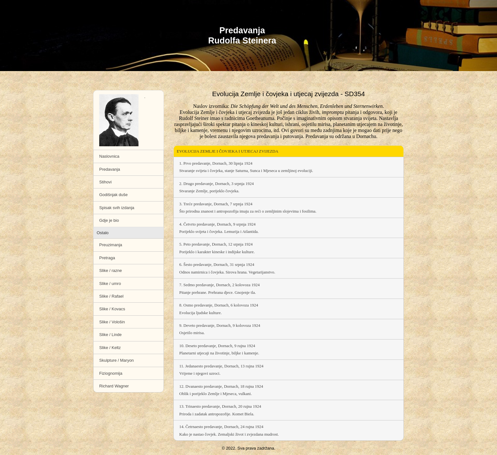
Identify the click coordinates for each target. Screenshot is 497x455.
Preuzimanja (110, 244)
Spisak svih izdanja (116, 207)
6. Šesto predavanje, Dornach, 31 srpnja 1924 (288, 268)
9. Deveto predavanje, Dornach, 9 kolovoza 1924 (288, 329)
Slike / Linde (110, 334)
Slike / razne (110, 270)
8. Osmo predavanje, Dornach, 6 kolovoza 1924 (288, 309)
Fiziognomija (110, 373)
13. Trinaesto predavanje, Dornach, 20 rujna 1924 (288, 410)
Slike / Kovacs (112, 309)
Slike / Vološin (112, 322)
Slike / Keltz (110, 347)
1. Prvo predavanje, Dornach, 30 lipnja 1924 (288, 167)
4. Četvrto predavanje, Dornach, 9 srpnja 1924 (288, 228)
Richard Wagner (114, 386)
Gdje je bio (109, 220)
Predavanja (109, 169)
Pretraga (107, 257)
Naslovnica (109, 156)
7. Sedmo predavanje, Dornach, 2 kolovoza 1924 (288, 288)
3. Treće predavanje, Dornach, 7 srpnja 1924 (288, 207)
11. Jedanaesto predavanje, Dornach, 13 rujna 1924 (288, 370)
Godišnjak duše (113, 194)
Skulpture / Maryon (116, 360)
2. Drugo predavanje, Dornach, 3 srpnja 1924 (288, 187)
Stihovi (105, 182)
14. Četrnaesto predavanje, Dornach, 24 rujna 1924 (288, 430)
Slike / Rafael (111, 296)
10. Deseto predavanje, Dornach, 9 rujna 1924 (288, 349)
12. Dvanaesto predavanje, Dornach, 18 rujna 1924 (288, 390)
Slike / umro (110, 283)
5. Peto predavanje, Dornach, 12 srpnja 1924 (288, 248)
